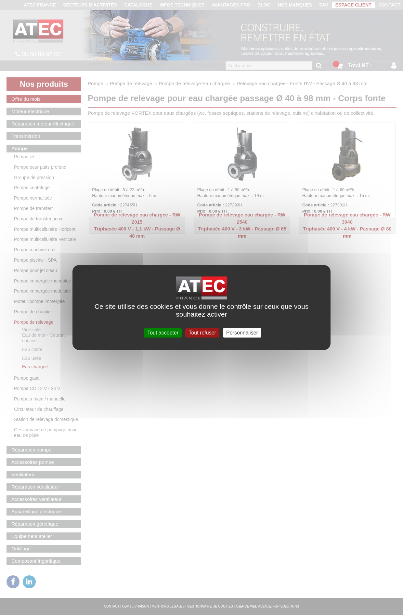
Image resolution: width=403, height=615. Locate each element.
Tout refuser (202, 332)
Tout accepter (162, 332)
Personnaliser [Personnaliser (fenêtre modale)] (242, 332)
